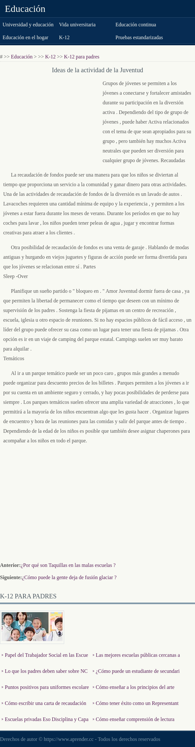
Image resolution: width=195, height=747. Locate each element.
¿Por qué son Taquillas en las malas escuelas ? (68, 565)
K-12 (64, 37)
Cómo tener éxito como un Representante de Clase (136, 708)
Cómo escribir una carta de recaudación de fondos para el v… (44, 708)
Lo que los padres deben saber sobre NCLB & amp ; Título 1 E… (45, 675)
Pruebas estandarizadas (139, 37)
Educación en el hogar (25, 37)
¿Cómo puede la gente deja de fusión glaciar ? (69, 577)
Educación (25, 8)
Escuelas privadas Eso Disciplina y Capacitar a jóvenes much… (45, 724)
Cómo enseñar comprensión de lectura (135, 719)
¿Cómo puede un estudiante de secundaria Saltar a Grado (136, 675)
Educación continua (135, 24)
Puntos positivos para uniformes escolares (45, 691)
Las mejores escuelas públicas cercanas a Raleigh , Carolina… (136, 659)
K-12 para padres (81, 56)
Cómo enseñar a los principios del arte (135, 687)
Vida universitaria (77, 24)
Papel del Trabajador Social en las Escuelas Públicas (45, 659)
